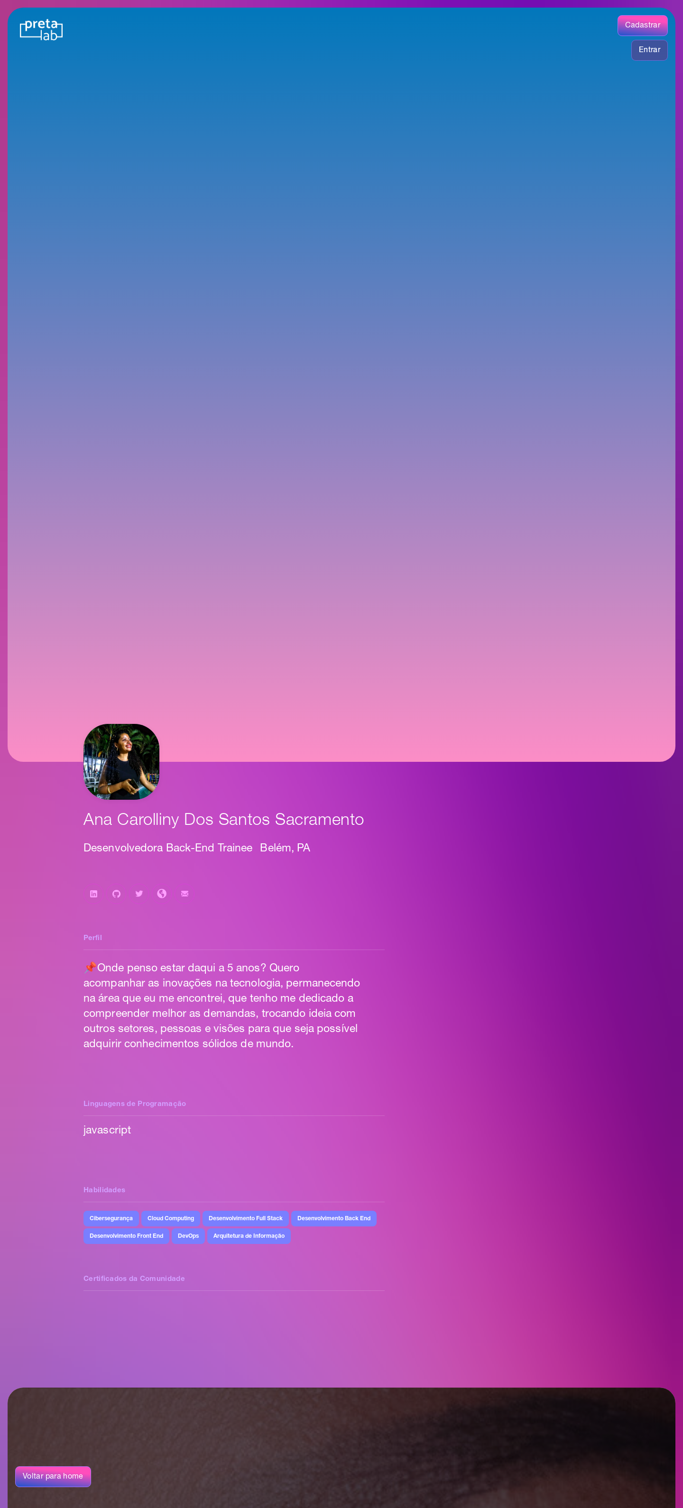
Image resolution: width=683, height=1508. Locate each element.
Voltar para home (53, 1476)
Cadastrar (642, 25)
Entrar (649, 50)
